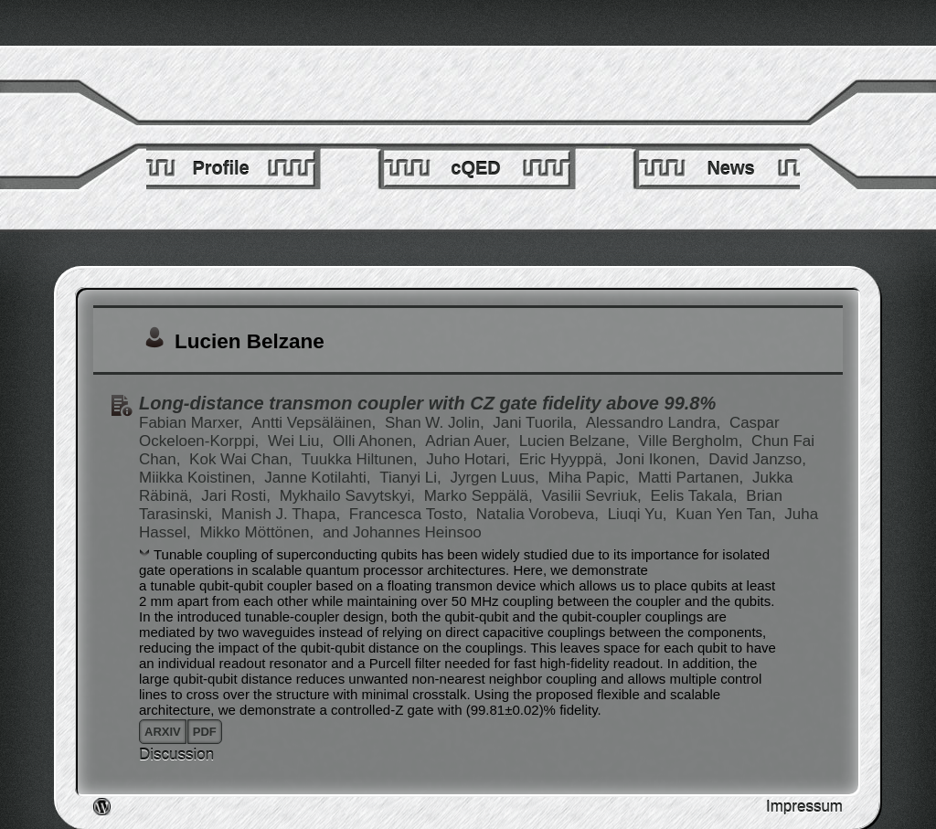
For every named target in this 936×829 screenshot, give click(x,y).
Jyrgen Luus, (496, 477)
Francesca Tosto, (410, 514)
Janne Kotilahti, (319, 477)
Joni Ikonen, (660, 459)
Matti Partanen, (693, 477)
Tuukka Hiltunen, (362, 459)
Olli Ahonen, (376, 441)
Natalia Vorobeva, (539, 514)
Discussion (176, 754)
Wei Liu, (298, 441)
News (730, 168)
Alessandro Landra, (655, 422)
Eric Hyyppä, (565, 459)
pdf (205, 732)
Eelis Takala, (695, 496)
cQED (475, 168)
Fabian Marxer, (193, 422)
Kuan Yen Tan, (727, 514)
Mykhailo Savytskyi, (350, 496)
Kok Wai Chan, (242, 459)
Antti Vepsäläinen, (315, 422)
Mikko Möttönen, (258, 532)
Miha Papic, (590, 477)
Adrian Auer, (469, 441)
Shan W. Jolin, (436, 422)
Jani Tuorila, (536, 422)
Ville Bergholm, (692, 441)
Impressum (804, 806)
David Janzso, (757, 459)
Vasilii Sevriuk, (593, 496)
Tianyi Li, (412, 477)
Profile (220, 168)
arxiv (162, 732)
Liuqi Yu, (640, 514)
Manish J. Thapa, (283, 514)
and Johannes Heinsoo (402, 532)
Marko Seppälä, (480, 496)
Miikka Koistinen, (199, 477)
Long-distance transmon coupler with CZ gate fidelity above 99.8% (427, 403)
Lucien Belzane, (576, 441)
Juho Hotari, (470, 459)
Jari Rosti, (237, 496)
